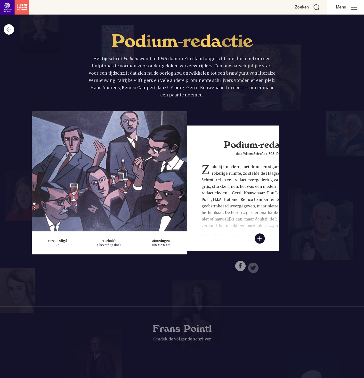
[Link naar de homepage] (14, 7)
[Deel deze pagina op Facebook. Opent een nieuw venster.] (240, 267)
